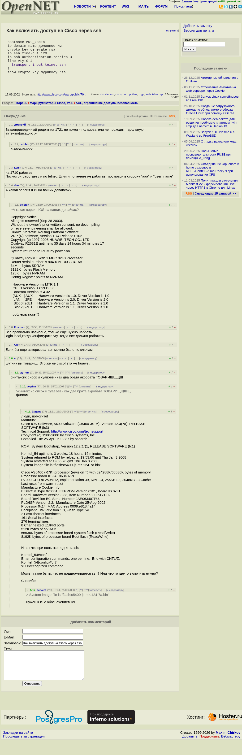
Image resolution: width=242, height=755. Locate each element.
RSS (172, 124)
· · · (79, 133)
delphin (24, 152)
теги (189, 6)
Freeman (19, 335)
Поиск (179, 6)
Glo (16, 353)
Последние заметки (211, 68)
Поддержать (209, 750)
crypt (141, 102)
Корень (21, 111)
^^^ (69, 152)
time (134, 102)
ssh (112, 102)
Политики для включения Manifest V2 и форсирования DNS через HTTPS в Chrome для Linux (212, 184)
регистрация (209, 1)
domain (104, 102)
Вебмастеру (230, 750)
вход (196, 1)
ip (130, 102)
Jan (16, 193)
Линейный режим (136, 124)
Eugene (36, 420)
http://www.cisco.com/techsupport (77, 440)
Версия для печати (198, 30)
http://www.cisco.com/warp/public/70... (61, 103)
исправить (172, 30)
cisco (118, 102)
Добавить (190, 750)
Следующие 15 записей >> (215, 193)
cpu (162, 102)
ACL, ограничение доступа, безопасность (107, 111)
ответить (59, 133)
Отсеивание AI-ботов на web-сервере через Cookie (211, 88)
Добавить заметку (197, 26)
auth (148, 102)
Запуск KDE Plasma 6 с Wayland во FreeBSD (210, 133)
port (125, 102)
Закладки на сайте (18, 747)
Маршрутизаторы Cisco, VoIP (51, 111)
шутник (24, 381)
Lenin (17, 176)
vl (15, 366)
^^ (63, 152)
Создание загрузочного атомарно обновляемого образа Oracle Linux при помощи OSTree (210, 109)
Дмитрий (20, 133)
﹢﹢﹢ (71, 133)
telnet (155, 102)
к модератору (96, 133)
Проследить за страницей (24, 750)
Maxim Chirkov (228, 747)
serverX (42, 598)
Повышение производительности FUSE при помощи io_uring (209, 154)
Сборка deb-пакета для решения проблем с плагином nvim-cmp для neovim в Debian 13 (212, 122)
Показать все (158, 124)
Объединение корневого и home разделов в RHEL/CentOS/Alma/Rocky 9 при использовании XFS (212, 169)
